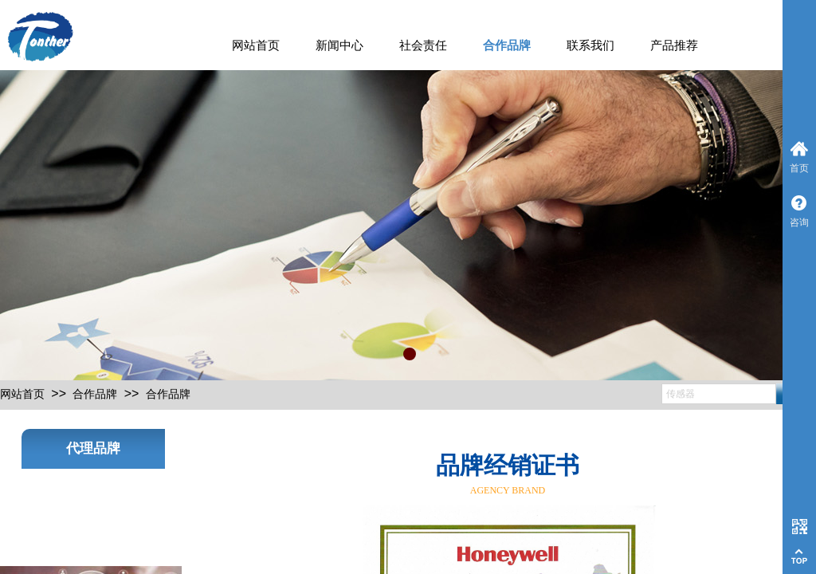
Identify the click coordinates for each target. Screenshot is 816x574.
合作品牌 (507, 45)
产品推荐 (674, 45)
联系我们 (590, 45)
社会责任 (423, 45)
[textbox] (718, 393)
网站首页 (256, 45)
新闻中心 (339, 45)
